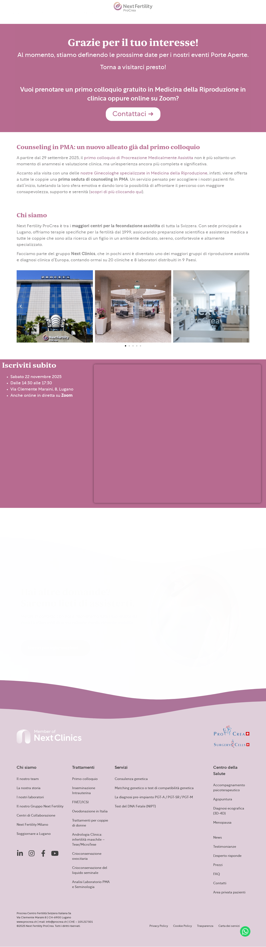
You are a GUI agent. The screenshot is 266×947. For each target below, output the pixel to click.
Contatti (204, 17)
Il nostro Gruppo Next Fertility (40, 806)
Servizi (61, 18)
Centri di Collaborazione (36, 815)
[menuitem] (252, 17)
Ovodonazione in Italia (90, 811)
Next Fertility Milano (32, 824)
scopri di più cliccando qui (116, 192)
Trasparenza (205, 926)
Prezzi (179, 17)
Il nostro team (28, 779)
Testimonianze (129, 17)
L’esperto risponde (157, 17)
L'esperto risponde (227, 855)
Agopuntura (222, 799)
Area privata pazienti (229, 17)
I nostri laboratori (30, 797)
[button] (21, 306)
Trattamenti (40, 18)
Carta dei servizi (229, 926)
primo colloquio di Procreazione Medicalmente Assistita (138, 158)
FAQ (191, 17)
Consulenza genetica (131, 779)
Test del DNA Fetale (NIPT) (135, 806)
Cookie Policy (182, 926)
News (109, 17)
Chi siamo (18, 18)
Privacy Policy (158, 926)
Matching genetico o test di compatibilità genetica (154, 788)
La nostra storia (29, 788)
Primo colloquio (85, 779)
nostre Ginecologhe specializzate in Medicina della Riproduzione (143, 173)
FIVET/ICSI (80, 802)
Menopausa (222, 822)
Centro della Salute (86, 18)
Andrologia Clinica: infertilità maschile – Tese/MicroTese (88, 839)
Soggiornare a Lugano (34, 833)
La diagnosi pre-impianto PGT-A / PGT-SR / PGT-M (154, 797)
